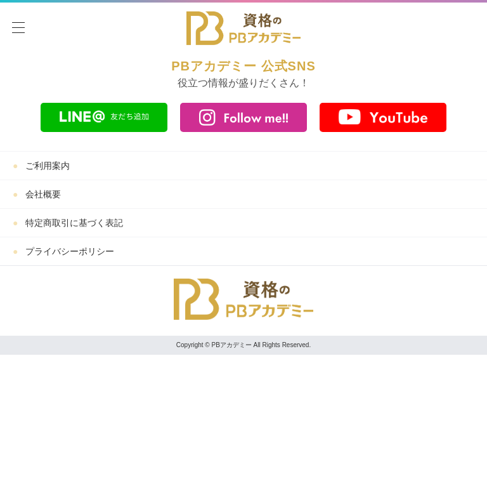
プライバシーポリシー (69, 251)
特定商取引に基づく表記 (74, 223)
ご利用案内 (47, 166)
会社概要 (43, 194)
